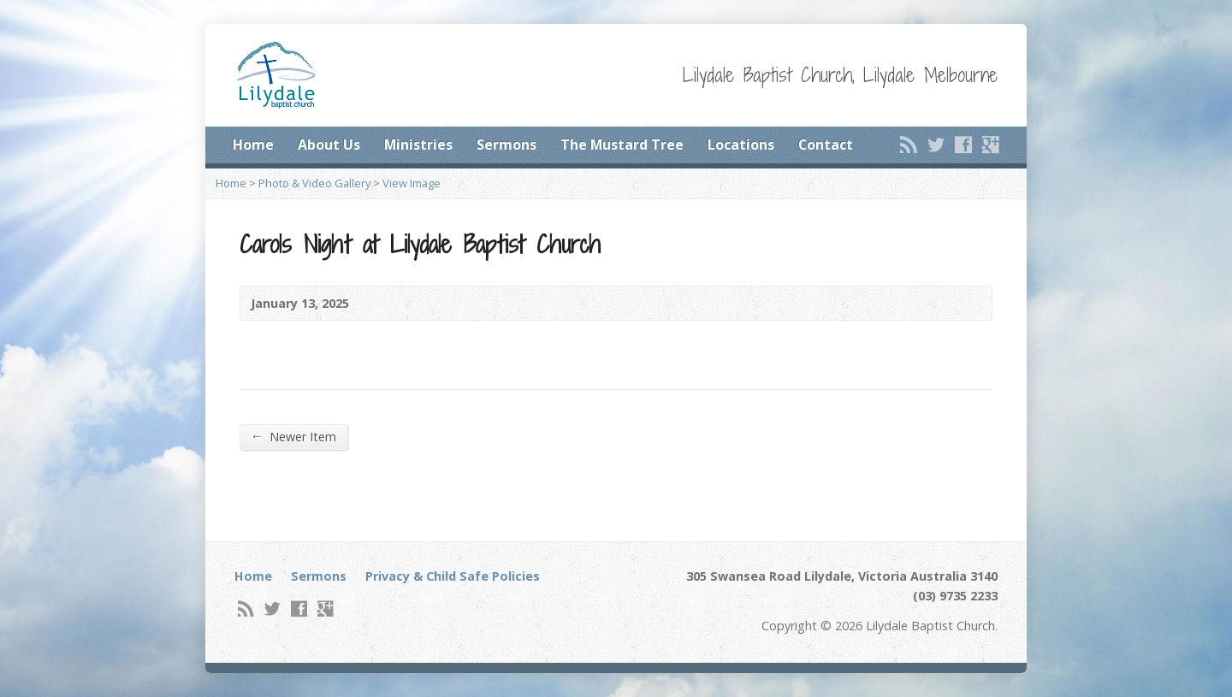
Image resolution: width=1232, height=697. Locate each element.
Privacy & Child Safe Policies (452, 576)
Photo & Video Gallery (314, 183)
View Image (411, 183)
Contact (825, 144)
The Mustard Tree (622, 144)
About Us (329, 144)
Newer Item (293, 436)
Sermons (506, 144)
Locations (741, 144)
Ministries (418, 144)
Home (253, 144)
